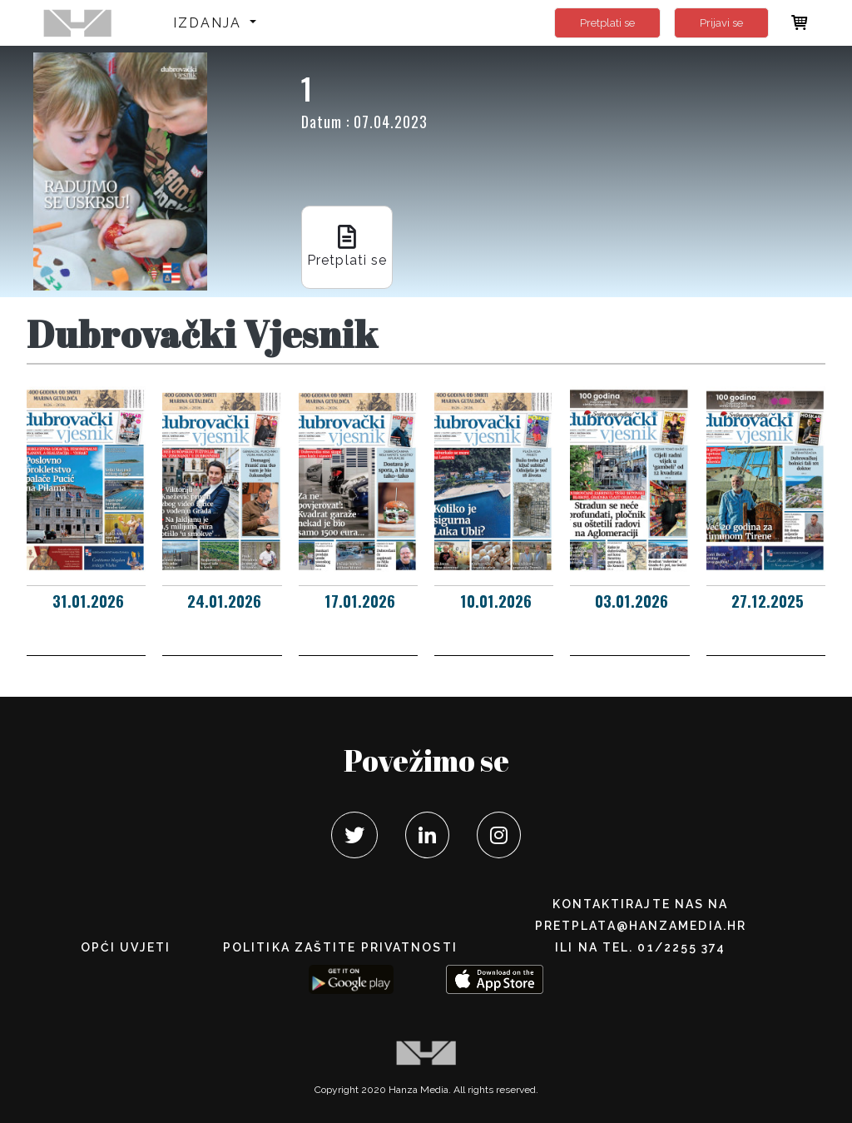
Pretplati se (607, 23)
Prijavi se (721, 23)
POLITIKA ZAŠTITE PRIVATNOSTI (340, 947)
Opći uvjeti (126, 947)
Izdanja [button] (210, 23)
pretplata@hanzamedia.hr (640, 925)
